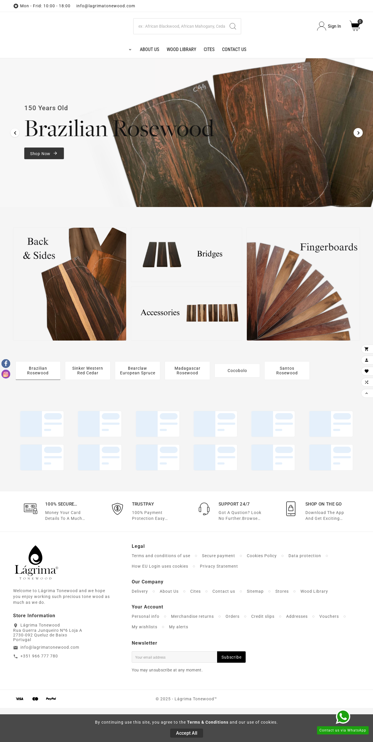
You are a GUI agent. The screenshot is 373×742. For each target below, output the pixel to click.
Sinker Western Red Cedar (87, 404)
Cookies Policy (262, 589)
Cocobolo (237, 404)
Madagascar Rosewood (187, 404)
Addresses (297, 650)
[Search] (179, 43)
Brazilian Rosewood (38, 404)
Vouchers (329, 650)
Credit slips (263, 650)
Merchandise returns (192, 650)
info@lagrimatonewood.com (49, 681)
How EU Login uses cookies (160, 600)
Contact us (223, 625)
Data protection (304, 589)
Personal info (145, 650)
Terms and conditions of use (161, 589)
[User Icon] (329, 43)
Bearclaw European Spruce (137, 404)
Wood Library (314, 625)
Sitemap (255, 625)
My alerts (178, 661)
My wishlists (144, 661)
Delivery (140, 625)
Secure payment (218, 589)
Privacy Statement (219, 600)
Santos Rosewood (287, 404)
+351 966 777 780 (39, 690)
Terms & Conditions (207, 722)
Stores (282, 625)
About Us (169, 625)
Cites (195, 625)
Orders (233, 650)
